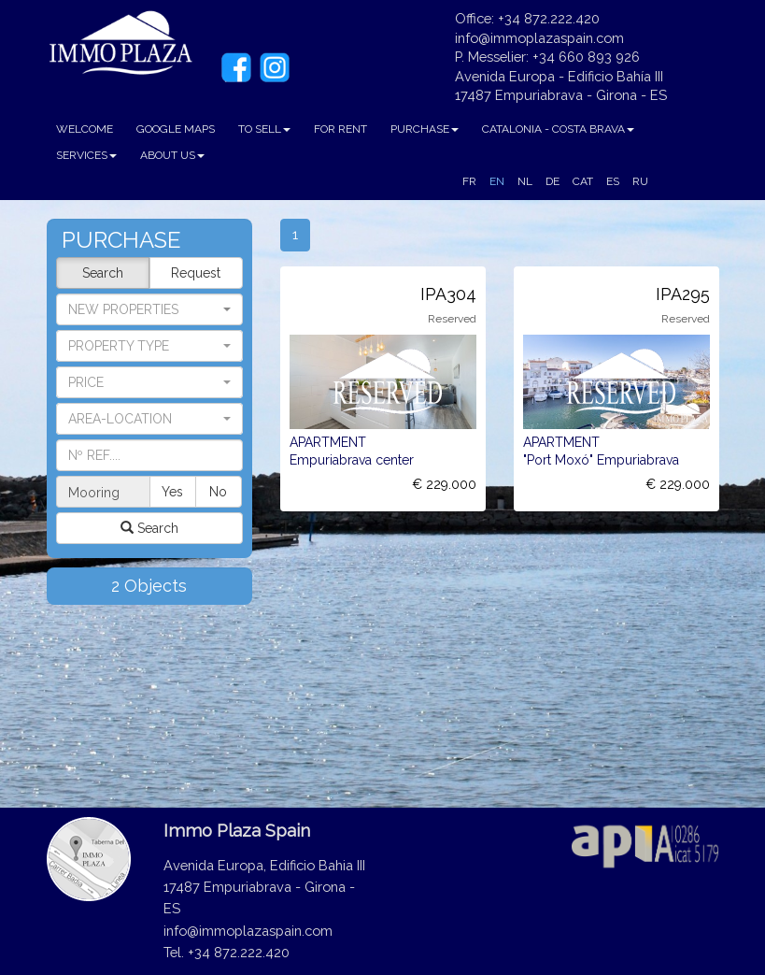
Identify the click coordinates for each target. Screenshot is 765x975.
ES (612, 181)
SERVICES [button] (86, 155)
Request (195, 272)
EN (496, 181)
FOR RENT (340, 129)
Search (102, 272)
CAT (583, 181)
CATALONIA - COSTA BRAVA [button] (558, 129)
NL (524, 181)
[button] (149, 346)
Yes (172, 491)
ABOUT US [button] (172, 155)
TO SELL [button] (264, 129)
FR (469, 181)
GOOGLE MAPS (175, 129)
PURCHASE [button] (424, 129)
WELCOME (84, 129)
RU (640, 181)
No (218, 491)
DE (552, 181)
